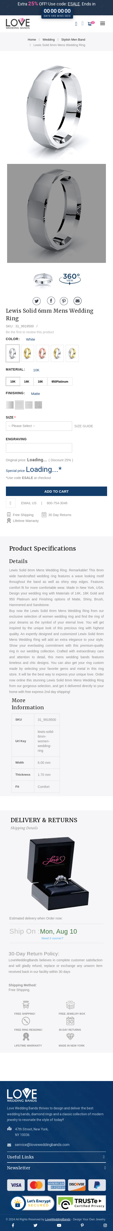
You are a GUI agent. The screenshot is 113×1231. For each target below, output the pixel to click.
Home (32, 39)
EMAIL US (29, 503)
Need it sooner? (52, 938)
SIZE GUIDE (83, 426)
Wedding (49, 39)
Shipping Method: (23, 985)
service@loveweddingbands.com (42, 1144)
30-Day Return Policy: (34, 953)
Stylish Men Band (73, 39)
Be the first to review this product (30, 332)
